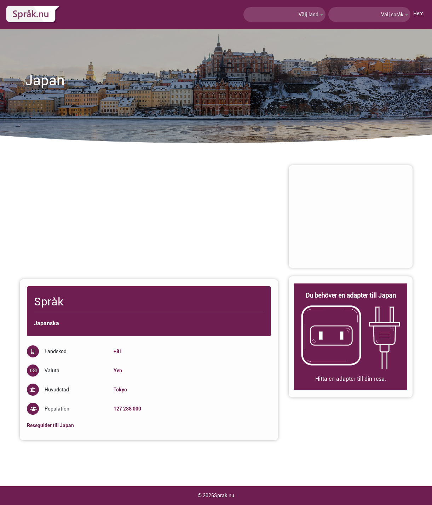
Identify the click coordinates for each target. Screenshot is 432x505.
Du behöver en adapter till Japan (350, 295)
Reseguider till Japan (50, 425)
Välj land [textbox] (308, 14)
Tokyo (120, 389)
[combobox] (284, 14)
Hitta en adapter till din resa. (350, 378)
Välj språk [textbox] (392, 14)
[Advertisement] (149, 214)
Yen (118, 370)
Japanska (46, 323)
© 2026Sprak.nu (216, 495)
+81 (118, 351)
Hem (418, 13)
